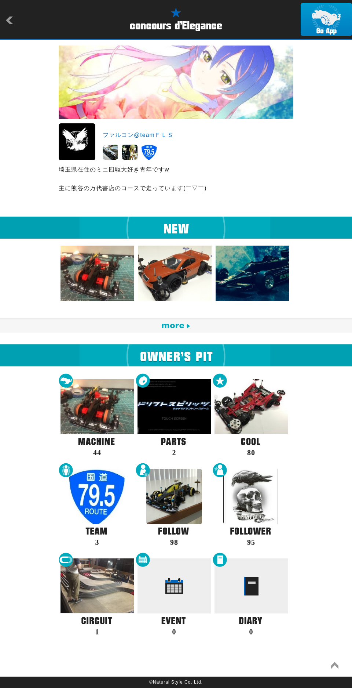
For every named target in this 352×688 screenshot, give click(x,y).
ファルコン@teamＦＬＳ (138, 135)
